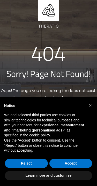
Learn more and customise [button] (48, 175)
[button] (90, 105)
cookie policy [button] (39, 135)
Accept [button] (71, 163)
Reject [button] (26, 163)
